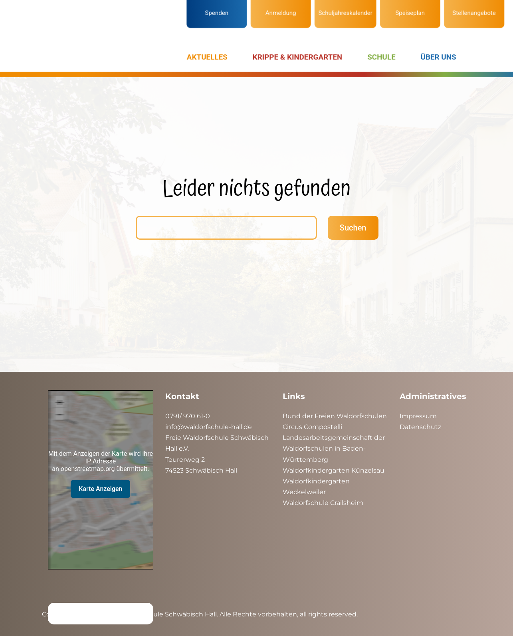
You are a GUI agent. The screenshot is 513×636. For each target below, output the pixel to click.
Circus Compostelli (312, 427)
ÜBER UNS (430, 56)
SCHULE (375, 56)
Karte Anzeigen (100, 489)
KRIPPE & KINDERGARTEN (295, 56)
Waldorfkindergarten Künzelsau (333, 470)
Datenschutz (420, 427)
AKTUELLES (209, 56)
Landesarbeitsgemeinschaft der (334, 437)
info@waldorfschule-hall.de (208, 427)
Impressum (418, 416)
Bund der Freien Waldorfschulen (335, 416)
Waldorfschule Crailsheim (323, 503)
